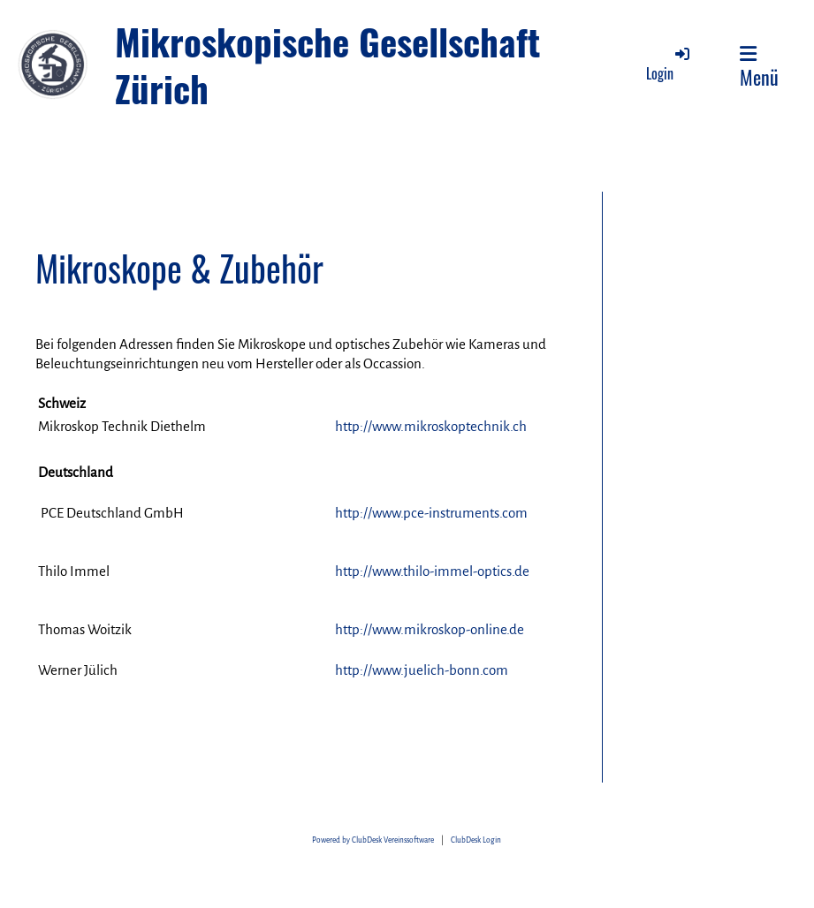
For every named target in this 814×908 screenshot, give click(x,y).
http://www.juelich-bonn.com (421, 669)
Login (669, 64)
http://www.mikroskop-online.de (429, 629)
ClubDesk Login (476, 840)
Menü (759, 67)
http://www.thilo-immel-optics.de (432, 571)
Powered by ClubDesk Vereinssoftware (373, 840)
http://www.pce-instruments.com (431, 512)
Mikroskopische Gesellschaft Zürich (328, 65)
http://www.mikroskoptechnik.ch (431, 426)
